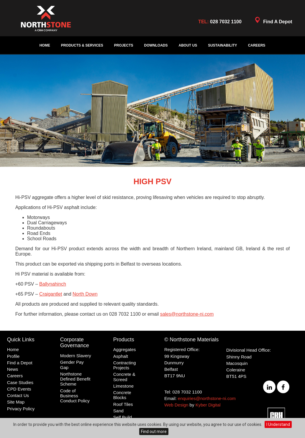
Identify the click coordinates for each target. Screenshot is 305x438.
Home (45, 45)
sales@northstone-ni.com (187, 314)
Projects (123, 45)
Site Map (15, 401)
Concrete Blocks (122, 395)
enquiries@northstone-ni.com (207, 398)
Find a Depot (19, 362)
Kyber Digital (208, 404)
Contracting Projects (124, 365)
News (12, 369)
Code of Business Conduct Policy (75, 396)
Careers (256, 45)
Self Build (122, 417)
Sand (118, 410)
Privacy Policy (21, 408)
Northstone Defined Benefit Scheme (75, 379)
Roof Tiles (123, 404)
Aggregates (124, 349)
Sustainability (222, 45)
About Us (188, 45)
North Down (85, 294)
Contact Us (18, 395)
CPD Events (19, 388)
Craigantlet (50, 294)
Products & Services (82, 45)
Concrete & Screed (124, 377)
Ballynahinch (52, 283)
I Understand (278, 424)
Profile (13, 356)
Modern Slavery (75, 355)
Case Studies (20, 382)
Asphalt (120, 356)
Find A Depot (272, 21)
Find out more (154, 431)
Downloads (156, 45)
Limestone (123, 385)
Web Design (176, 404)
